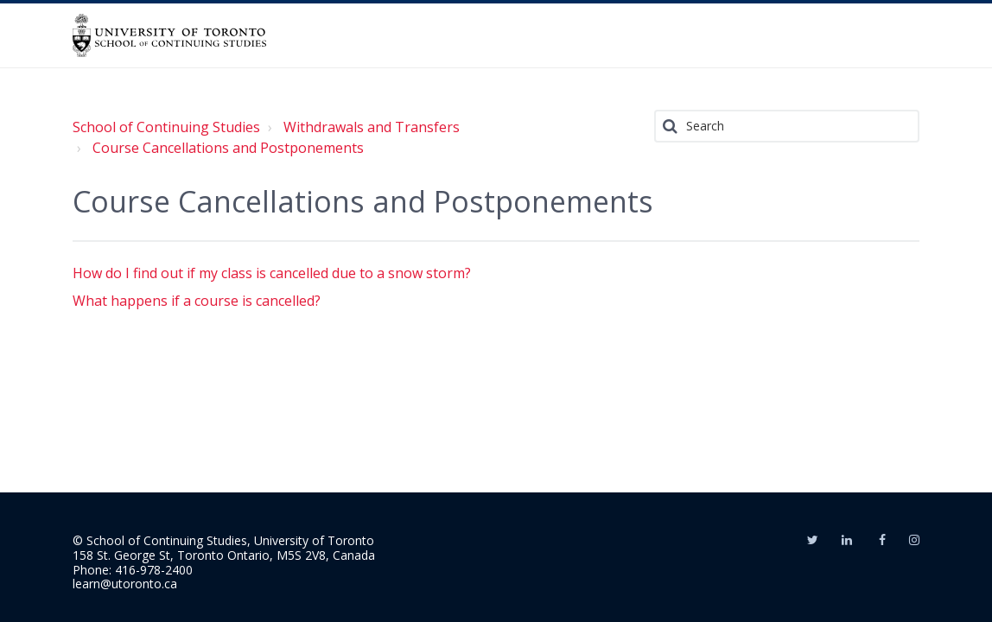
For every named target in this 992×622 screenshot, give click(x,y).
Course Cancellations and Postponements (228, 147)
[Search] (786, 126)
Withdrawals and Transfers (371, 126)
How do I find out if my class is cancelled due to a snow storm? (272, 272)
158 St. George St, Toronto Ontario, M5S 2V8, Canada (224, 555)
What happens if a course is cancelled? (197, 300)
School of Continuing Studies (166, 126)
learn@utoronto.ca (125, 583)
